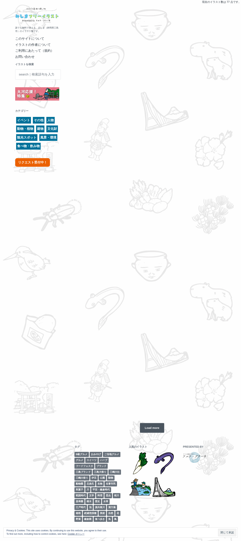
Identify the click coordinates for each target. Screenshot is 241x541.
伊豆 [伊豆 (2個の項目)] (94, 477)
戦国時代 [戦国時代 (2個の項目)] (81, 495)
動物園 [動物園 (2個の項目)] (79, 483)
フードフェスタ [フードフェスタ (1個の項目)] (84, 466)
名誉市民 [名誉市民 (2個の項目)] (111, 483)
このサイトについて (29, 38)
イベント (23, 120)
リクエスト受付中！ (32, 162)
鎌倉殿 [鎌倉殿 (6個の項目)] (88, 519)
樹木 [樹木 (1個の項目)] (89, 501)
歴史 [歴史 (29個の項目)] (97, 501)
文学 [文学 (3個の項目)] (91, 495)
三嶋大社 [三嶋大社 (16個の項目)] (115, 471)
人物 (50, 120)
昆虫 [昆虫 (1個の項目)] (108, 495)
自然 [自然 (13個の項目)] (110, 513)
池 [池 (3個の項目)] (90, 507)
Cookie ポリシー (76, 534)
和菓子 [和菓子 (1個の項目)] (79, 489)
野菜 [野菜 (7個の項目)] (78, 519)
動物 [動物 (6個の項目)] (110, 477)
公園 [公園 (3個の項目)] (102, 477)
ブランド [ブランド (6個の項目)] (101, 466)
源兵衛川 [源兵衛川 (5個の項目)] (100, 507)
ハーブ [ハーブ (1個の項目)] (103, 460)
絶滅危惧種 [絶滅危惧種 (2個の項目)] (90, 513)
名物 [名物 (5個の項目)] (99, 483)
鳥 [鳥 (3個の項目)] (115, 519)
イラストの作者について (33, 45)
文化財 (52, 129)
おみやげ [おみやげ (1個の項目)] (96, 454)
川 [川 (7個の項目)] (88, 489)
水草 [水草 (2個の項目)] (105, 501)
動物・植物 (25, 129)
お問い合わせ (25, 57)
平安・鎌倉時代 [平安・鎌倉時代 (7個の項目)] (101, 489)
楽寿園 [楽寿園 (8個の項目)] (79, 501)
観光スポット (26, 137)
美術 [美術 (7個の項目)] (102, 513)
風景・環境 (48, 137)
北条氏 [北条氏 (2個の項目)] (90, 483)
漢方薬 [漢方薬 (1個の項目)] (112, 507)
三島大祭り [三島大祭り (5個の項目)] (100, 471)
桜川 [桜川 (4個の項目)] (116, 495)
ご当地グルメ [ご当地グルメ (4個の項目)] (111, 454)
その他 (38, 120)
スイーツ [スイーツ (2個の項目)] (91, 460)
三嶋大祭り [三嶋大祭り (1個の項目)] (82, 477)
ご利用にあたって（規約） (34, 50)
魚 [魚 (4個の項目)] (109, 519)
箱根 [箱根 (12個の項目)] (78, 513)
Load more (152, 427)
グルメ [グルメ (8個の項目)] (79, 460)
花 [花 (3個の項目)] (118, 513)
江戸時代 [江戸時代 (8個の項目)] (81, 507)
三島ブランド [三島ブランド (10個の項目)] (83, 471)
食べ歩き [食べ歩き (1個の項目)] (100, 519)
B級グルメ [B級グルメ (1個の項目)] (81, 454)
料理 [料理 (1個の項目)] (99, 495)
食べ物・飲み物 (28, 146)
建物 (40, 129)
